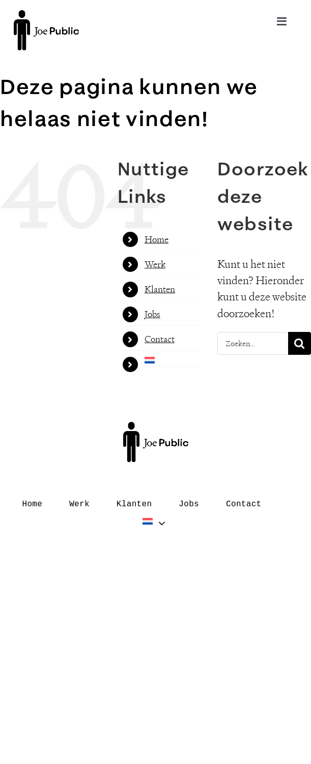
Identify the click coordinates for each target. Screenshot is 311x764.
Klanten (160, 289)
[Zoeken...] (252, 343)
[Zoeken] (299, 343)
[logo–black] (46, 15)
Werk (155, 264)
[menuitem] (173, 360)
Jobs (152, 314)
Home (156, 239)
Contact (160, 339)
